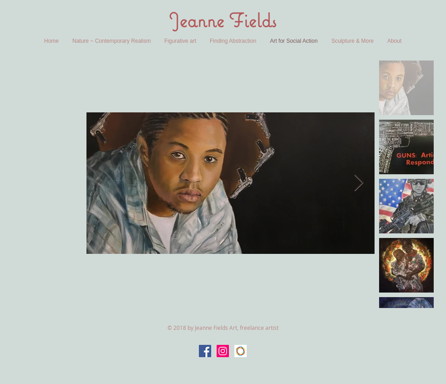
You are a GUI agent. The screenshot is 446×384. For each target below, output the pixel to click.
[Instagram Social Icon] (223, 351)
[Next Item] (359, 183)
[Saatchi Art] (240, 351)
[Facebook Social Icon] (205, 351)
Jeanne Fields (222, 20)
